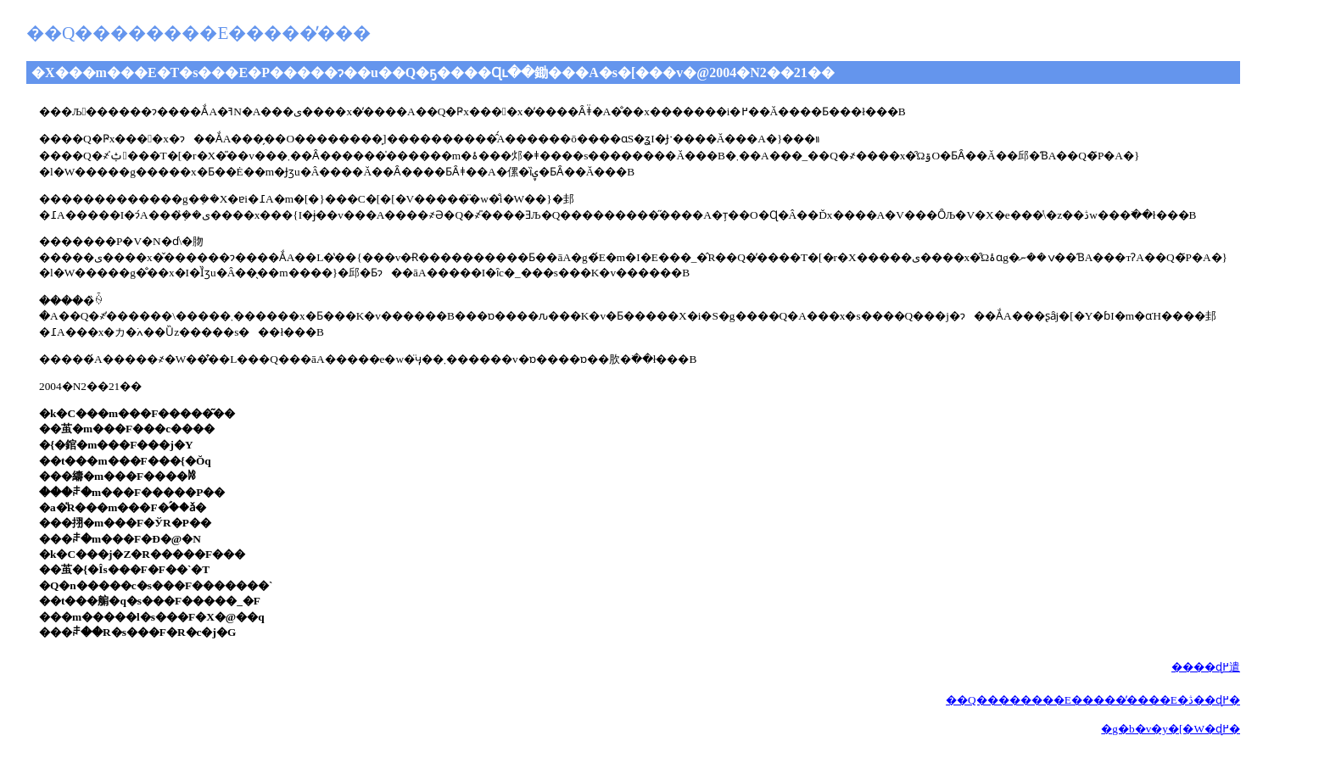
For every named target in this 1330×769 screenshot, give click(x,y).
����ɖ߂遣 (1205, 666)
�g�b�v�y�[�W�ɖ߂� (1170, 728)
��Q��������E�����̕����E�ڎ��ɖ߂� (1093, 700)
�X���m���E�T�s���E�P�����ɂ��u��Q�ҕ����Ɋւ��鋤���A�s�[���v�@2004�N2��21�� (433, 72)
